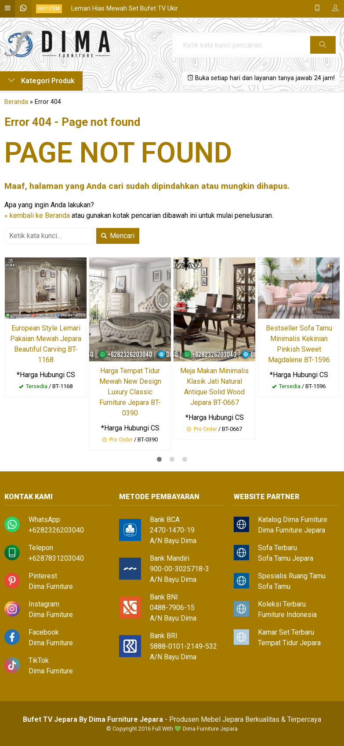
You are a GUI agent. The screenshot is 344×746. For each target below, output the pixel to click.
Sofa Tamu (274, 586)
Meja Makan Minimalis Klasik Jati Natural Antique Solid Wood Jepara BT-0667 (214, 387)
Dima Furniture (51, 586)
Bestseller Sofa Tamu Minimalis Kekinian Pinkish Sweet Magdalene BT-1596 (299, 344)
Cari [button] (322, 47)
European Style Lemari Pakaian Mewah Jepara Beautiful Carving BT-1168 (45, 344)
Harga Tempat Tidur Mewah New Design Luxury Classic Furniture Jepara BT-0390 (130, 392)
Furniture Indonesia (287, 614)
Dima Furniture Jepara (291, 530)
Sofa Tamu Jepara (285, 558)
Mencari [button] (117, 236)
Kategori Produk (41, 81)
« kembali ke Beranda (37, 215)
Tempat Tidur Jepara (289, 643)
